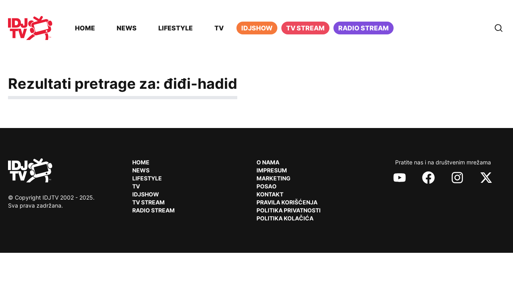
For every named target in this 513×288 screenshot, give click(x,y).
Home (85, 28)
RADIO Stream (153, 210)
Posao (266, 186)
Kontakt (269, 194)
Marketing (273, 178)
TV (219, 28)
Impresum (271, 170)
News (127, 28)
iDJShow (257, 28)
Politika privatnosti (288, 210)
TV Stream (305, 28)
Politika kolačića (284, 218)
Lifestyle (175, 28)
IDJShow (145, 194)
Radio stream (363, 28)
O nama (267, 162)
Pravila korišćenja (286, 202)
